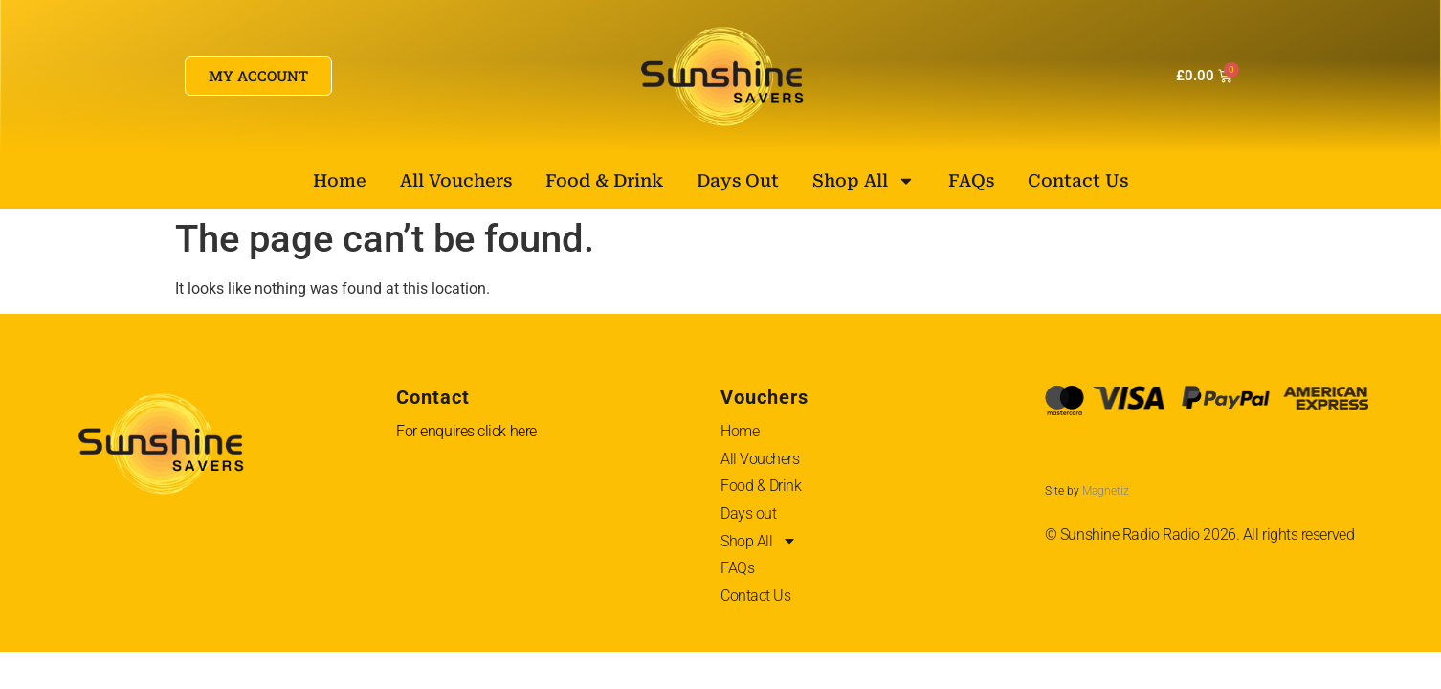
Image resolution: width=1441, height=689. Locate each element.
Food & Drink (604, 180)
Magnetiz (1105, 491)
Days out (738, 180)
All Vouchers (456, 180)
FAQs (971, 180)
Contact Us (1078, 180)
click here (507, 431)
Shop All (863, 180)
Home (339, 180)
